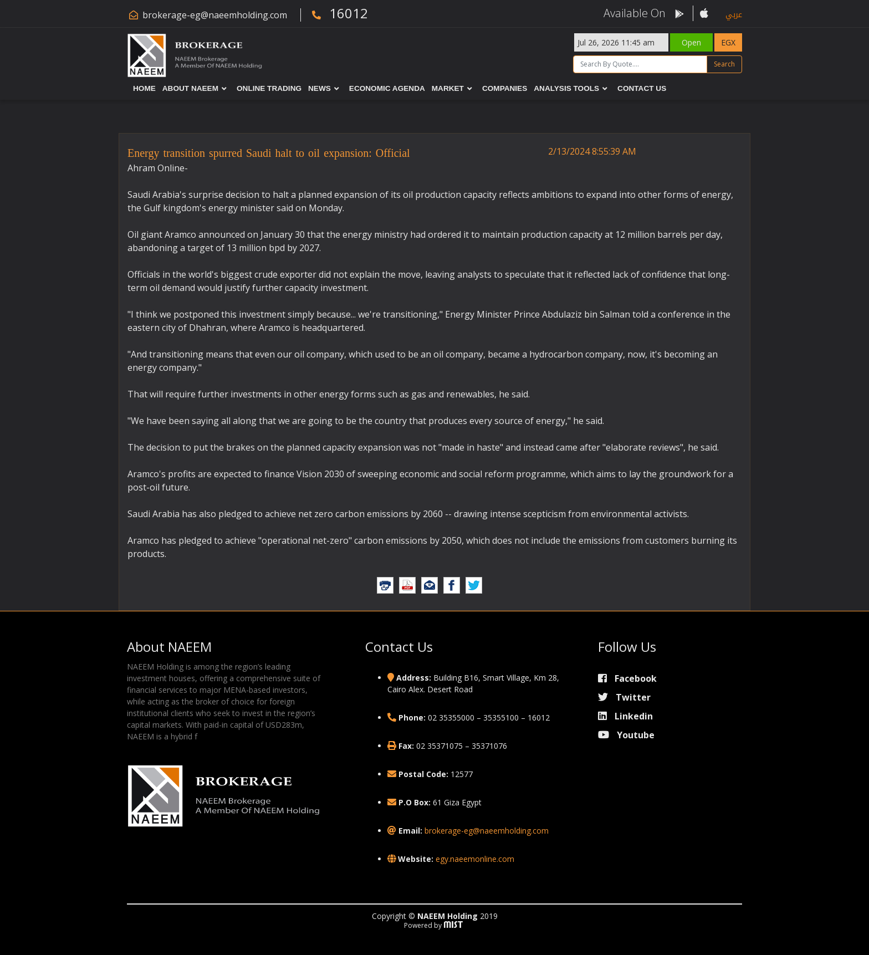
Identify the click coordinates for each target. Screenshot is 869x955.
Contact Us (641, 88)
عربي (733, 14)
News (319, 88)
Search (724, 64)
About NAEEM (190, 88)
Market (448, 88)
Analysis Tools (566, 88)
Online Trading (269, 88)
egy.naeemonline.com (475, 859)
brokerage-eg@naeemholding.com (214, 15)
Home (144, 88)
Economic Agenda (387, 88)
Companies (504, 88)
